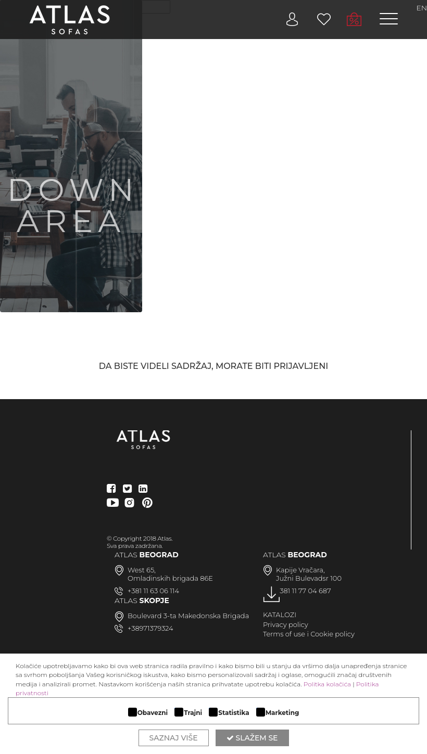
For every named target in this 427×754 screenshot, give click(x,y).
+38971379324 (150, 628)
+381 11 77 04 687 (303, 590)
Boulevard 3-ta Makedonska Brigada (188, 615)
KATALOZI (279, 614)
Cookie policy (332, 634)
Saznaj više (173, 738)
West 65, (142, 570)
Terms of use (284, 634)
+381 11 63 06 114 (153, 590)
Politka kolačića (327, 684)
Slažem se (252, 738)
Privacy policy (285, 624)
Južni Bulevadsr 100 (309, 578)
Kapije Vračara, (300, 570)
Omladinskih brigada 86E (170, 578)
